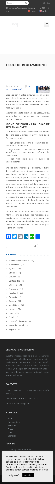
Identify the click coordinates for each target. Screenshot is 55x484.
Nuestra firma (14, 422)
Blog (10, 432)
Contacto (12, 435)
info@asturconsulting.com (17, 403)
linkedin (48, 3)
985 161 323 (19, 398)
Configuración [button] (13, 475)
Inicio (10, 418)
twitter (44, 3)
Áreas (10, 429)
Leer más (43, 469)
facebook (40, 3)
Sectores (12, 425)
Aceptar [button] (28, 475)
